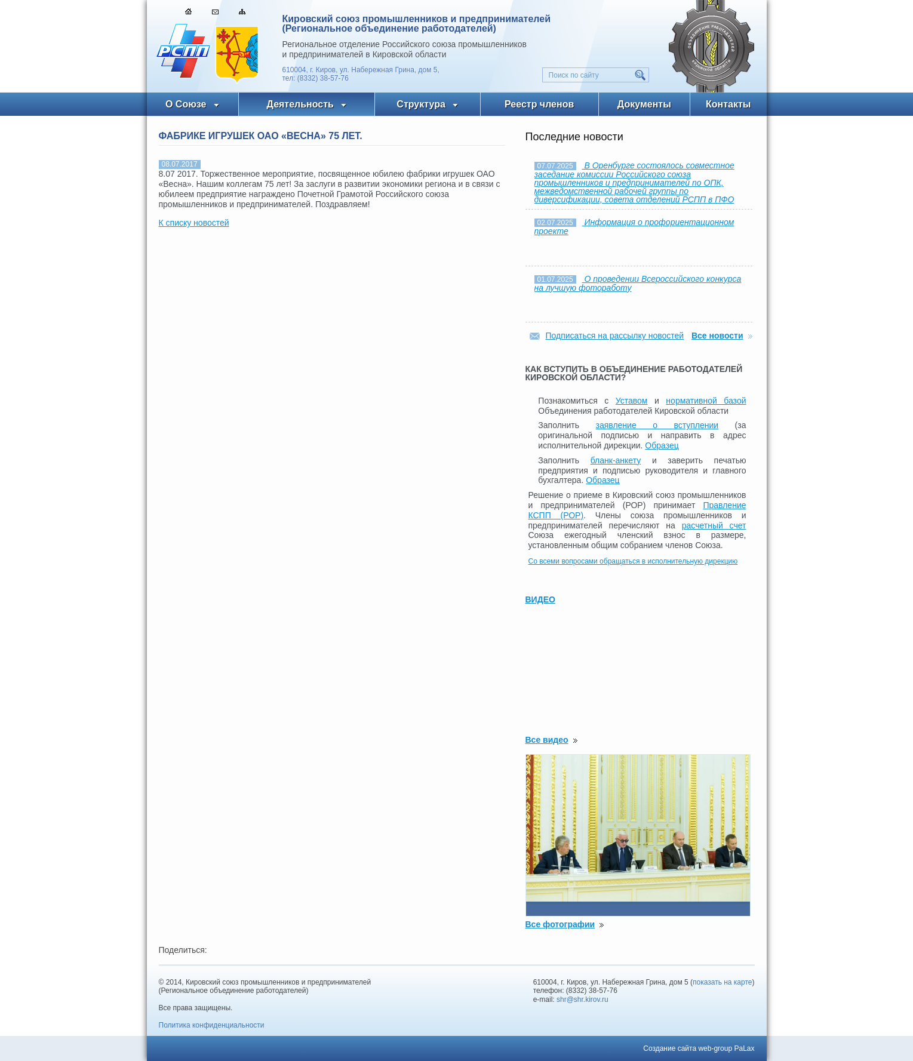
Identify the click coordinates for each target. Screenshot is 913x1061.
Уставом (632, 400)
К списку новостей (194, 222)
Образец (661, 445)
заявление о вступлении (657, 425)
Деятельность (300, 104)
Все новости (717, 335)
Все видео (546, 740)
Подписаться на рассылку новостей (615, 335)
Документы (644, 104)
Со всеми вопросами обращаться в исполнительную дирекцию (633, 561)
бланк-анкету (616, 460)
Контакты (728, 104)
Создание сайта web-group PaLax (698, 1048)
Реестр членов (539, 104)
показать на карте (722, 982)
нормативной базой (706, 400)
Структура (420, 104)
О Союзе (186, 104)
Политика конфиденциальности (212, 1025)
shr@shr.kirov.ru (582, 999)
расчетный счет (714, 525)
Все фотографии (560, 924)
